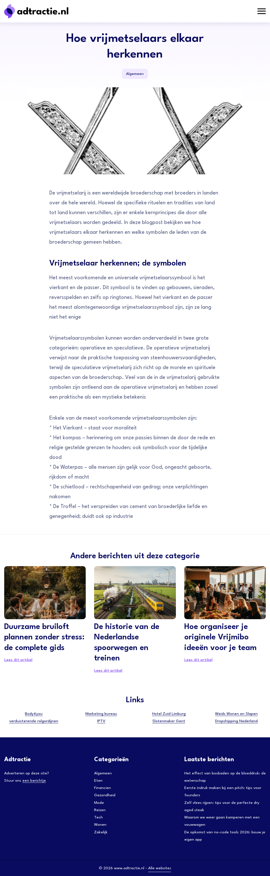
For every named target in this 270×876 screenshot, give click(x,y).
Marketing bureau (101, 714)
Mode (99, 803)
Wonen (100, 825)
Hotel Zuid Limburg (169, 714)
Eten (98, 781)
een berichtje (34, 781)
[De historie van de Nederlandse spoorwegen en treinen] (135, 592)
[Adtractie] (46, 11)
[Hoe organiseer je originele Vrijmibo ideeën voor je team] (225, 592)
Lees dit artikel (18, 660)
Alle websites (159, 868)
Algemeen (135, 74)
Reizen (100, 810)
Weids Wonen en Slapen (236, 714)
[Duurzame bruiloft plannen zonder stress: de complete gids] (45, 592)
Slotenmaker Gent (168, 721)
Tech (98, 817)
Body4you (34, 714)
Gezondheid (104, 795)
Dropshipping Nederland (236, 721)
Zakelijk (101, 832)
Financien (102, 788)
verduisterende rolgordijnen (33, 721)
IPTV (101, 721)
